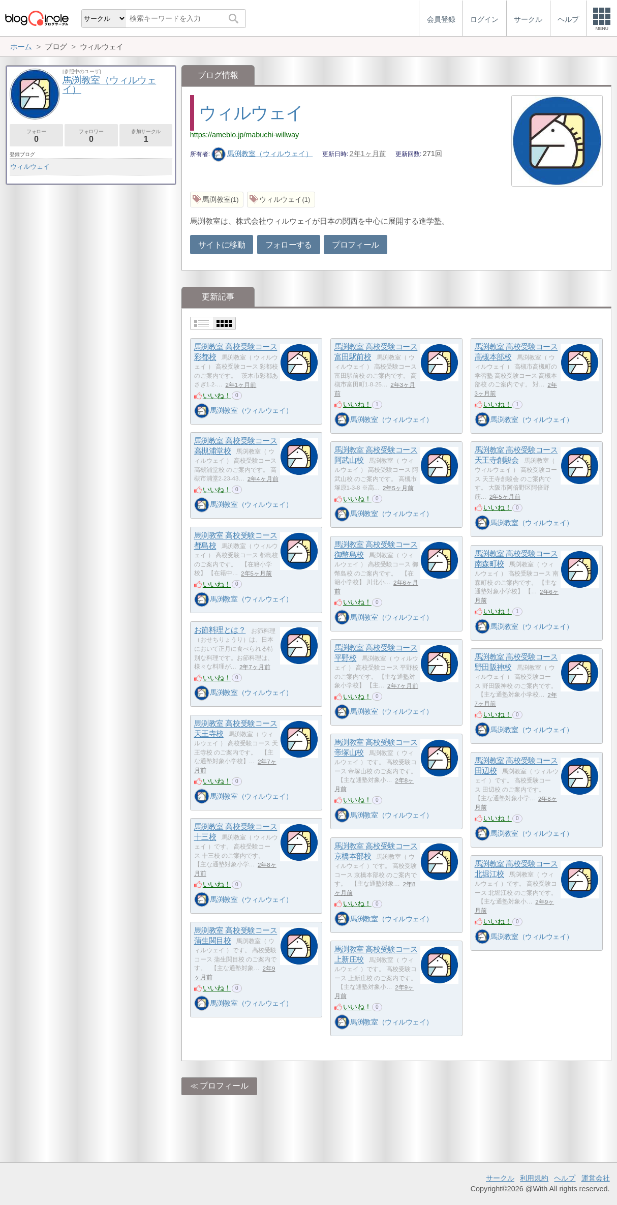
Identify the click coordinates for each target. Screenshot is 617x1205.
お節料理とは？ (220, 630)
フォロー (36, 136)
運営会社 (595, 1178)
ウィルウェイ (251, 113)
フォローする (288, 244)
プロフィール (355, 244)
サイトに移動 (221, 244)
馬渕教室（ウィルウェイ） (262, 153)
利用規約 (534, 1178)
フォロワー (91, 136)
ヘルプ (564, 1178)
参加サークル (146, 136)
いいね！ (217, 395)
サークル (500, 1178)
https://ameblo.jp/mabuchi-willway (244, 135)
